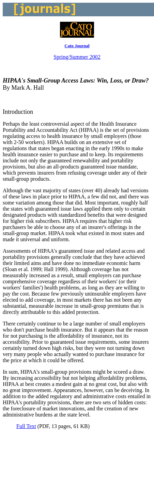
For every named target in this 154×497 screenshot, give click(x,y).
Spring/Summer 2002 (76, 57)
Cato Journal (76, 45)
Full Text (26, 426)
